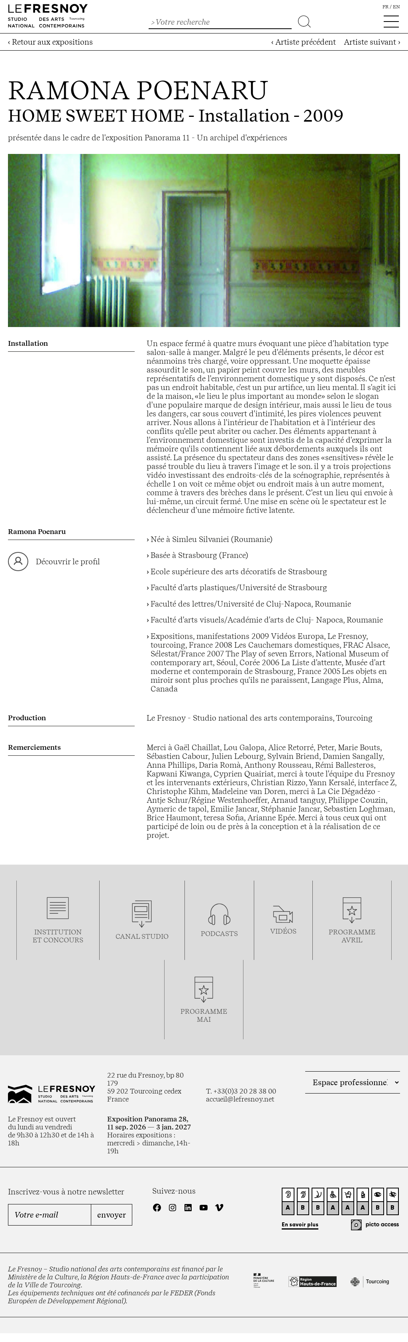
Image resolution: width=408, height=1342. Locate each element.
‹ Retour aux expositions (50, 41)
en (396, 7)
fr (385, 7)
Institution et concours (58, 936)
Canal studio (142, 936)
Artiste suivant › (372, 41)
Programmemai (203, 1015)
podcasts (219, 934)
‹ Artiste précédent (303, 41)
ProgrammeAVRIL (352, 936)
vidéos (283, 931)
